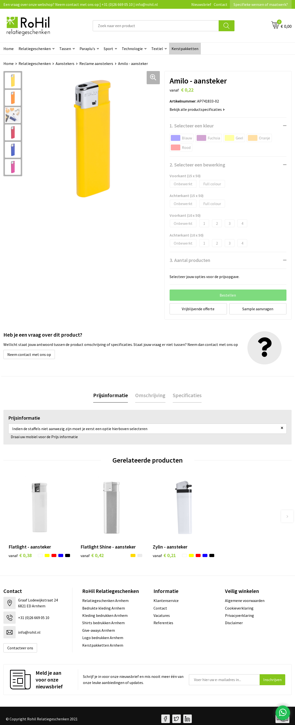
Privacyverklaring (239, 615)
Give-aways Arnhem (98, 630)
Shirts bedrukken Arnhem (103, 622)
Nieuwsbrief (201, 4)
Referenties (163, 622)
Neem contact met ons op (29, 354)
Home (8, 48)
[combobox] (156, 25)
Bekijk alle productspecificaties (197, 109)
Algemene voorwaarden (244, 600)
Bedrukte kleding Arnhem (103, 608)
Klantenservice (166, 600)
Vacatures (161, 615)
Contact (220, 4)
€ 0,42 (92, 555)
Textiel (157, 48)
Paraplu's (87, 48)
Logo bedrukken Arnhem (102, 637)
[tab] (110, 395)
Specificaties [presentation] (187, 395)
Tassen (65, 48)
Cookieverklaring (239, 608)
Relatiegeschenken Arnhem (105, 600)
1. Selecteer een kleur (192, 126)
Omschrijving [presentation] (150, 395)
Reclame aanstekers (96, 63)
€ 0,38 (20, 555)
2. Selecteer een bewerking (197, 165)
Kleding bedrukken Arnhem (105, 615)
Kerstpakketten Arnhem (102, 645)
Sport (108, 48)
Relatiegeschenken (35, 48)
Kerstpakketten (185, 48)
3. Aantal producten (190, 260)
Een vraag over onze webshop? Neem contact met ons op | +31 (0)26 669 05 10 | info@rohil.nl (80, 4)
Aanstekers (65, 63)
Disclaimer (234, 622)
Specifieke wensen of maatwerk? (261, 4)
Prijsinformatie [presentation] (110, 395)
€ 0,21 (164, 555)
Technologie (132, 48)
